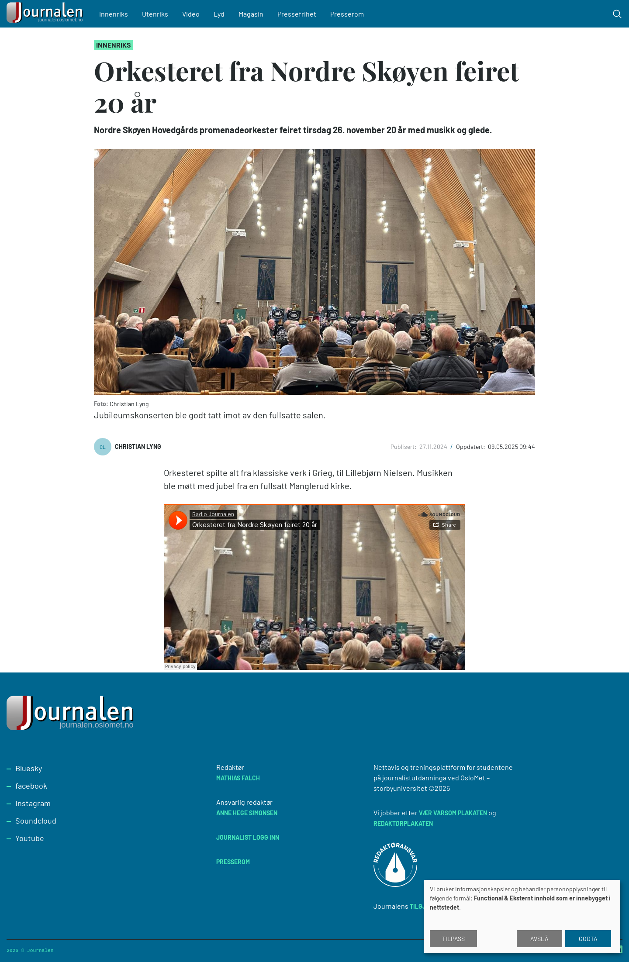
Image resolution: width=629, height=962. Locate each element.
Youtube (29, 838)
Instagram (33, 803)
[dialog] (522, 916)
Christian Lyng (138, 446)
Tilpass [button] (453, 938)
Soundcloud (35, 820)
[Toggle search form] (617, 14)
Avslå (539, 938)
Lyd (219, 14)
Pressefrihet (296, 14)
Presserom (347, 14)
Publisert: (404, 446)
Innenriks (113, 14)
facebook (31, 785)
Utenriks (155, 14)
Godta (588, 938)
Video (191, 14)
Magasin (250, 14)
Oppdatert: (471, 446)
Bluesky (28, 768)
